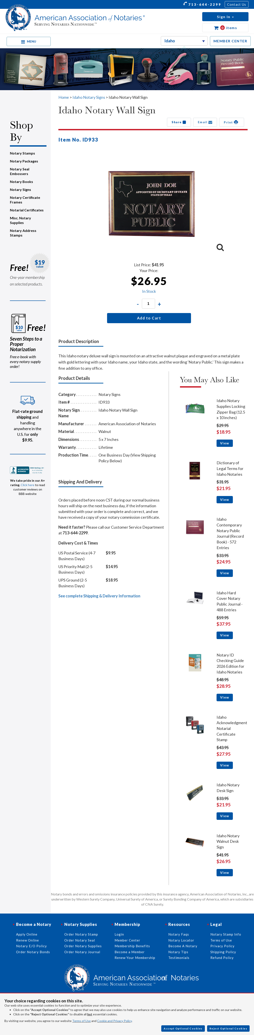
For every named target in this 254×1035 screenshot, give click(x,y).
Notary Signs (20, 189)
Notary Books (21, 181)
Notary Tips (178, 952)
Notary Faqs (178, 934)
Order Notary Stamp (81, 934)
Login (119, 934)
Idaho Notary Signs (88, 97)
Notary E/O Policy (31, 946)
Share (179, 122)
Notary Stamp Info (225, 934)
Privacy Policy (222, 946)
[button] (225, 16)
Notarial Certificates (27, 210)
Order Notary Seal (79, 940)
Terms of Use (81, 1021)
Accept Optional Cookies (183, 1028)
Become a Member (130, 952)
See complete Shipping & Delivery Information (99, 595)
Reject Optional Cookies (228, 1028)
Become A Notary (182, 946)
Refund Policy (222, 958)
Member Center (127, 940)
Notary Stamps (22, 153)
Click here (27, 485)
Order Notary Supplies (83, 946)
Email (205, 122)
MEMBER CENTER (230, 41)
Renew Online (27, 940)
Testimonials (178, 958)
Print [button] (231, 122)
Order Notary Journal (82, 952)
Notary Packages (24, 161)
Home (63, 97)
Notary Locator (181, 940)
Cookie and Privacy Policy (114, 1021)
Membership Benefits (132, 946)
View (224, 443)
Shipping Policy (223, 952)
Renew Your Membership (135, 958)
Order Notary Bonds (33, 952)
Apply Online (26, 934)
